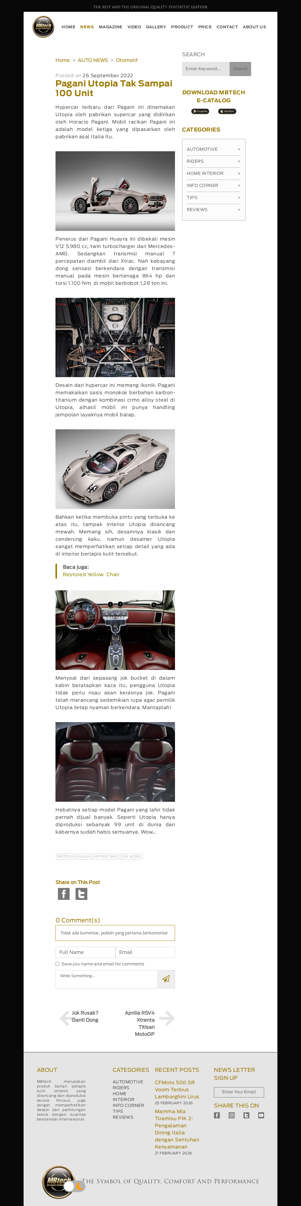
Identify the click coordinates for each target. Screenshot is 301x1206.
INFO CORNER (128, 1106)
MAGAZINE (110, 27)
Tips (214, 198)
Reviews (214, 210)
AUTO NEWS (93, 60)
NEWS (87, 27)
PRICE (205, 27)
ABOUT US (254, 27)
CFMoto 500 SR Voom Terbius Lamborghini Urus (177, 1089)
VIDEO (134, 27)
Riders (214, 161)
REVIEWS (123, 1117)
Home (62, 60)
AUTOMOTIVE (128, 1082)
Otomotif (127, 60)
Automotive (214, 149)
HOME (68, 27)
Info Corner (214, 186)
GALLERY (156, 27)
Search (240, 69)
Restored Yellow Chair (91, 574)
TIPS (118, 1112)
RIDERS (121, 1088)
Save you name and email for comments (102, 964)
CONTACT (227, 27)
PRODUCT (182, 27)
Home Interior (214, 174)
